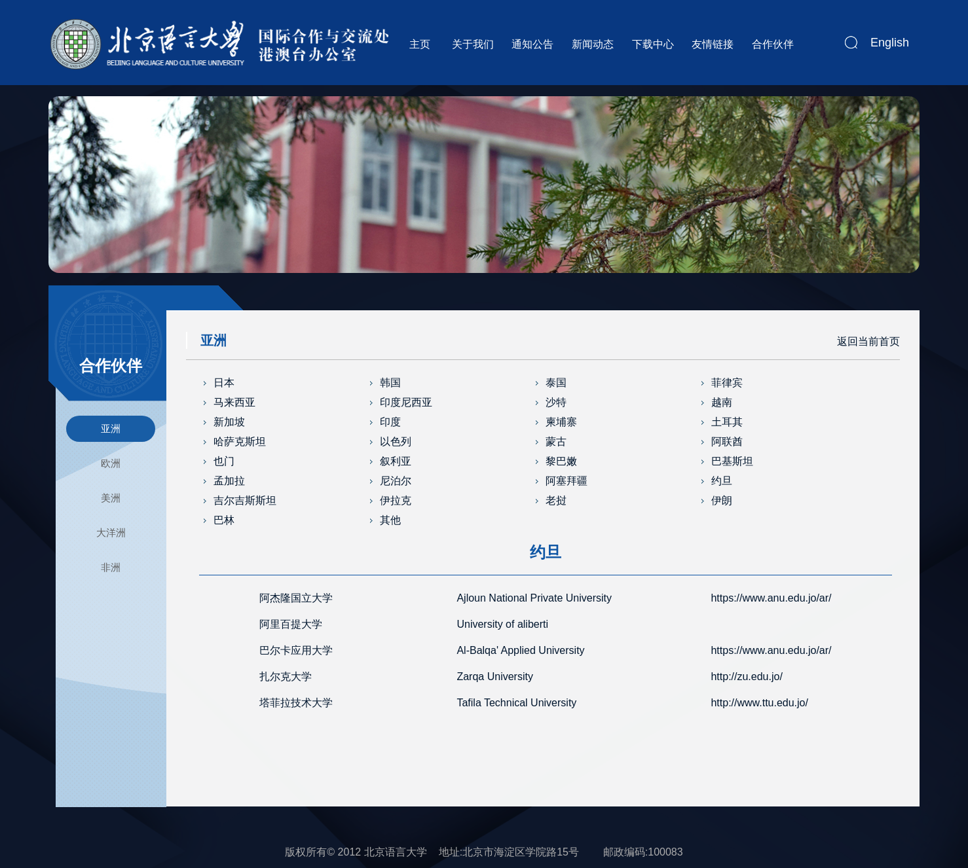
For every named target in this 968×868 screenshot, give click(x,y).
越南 (721, 402)
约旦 (721, 480)
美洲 (111, 497)
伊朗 (721, 500)
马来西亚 (234, 402)
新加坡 (229, 421)
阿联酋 (727, 441)
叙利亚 (395, 461)
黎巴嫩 (561, 461)
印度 (390, 421)
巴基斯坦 (732, 461)
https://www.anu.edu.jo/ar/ (771, 598)
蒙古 (556, 441)
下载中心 (653, 44)
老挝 (556, 500)
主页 (419, 44)
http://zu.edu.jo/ (746, 676)
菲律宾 (727, 382)
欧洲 (111, 463)
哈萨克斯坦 (240, 441)
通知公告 (532, 44)
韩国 (390, 382)
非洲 (111, 567)
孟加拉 (229, 480)
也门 (224, 461)
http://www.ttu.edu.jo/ (759, 702)
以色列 (395, 441)
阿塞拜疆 (566, 480)
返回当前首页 (868, 341)
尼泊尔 (395, 480)
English (889, 42)
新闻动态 (593, 44)
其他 (390, 520)
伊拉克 (395, 500)
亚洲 (111, 428)
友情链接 (713, 44)
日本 (224, 382)
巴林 (224, 520)
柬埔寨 (561, 421)
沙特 (556, 402)
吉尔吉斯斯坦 (245, 500)
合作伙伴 (773, 44)
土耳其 (727, 421)
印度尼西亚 (406, 402)
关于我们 (473, 44)
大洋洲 (111, 532)
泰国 (556, 382)
